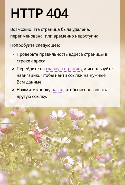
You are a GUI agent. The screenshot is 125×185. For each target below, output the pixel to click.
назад (57, 89)
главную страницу (64, 68)
